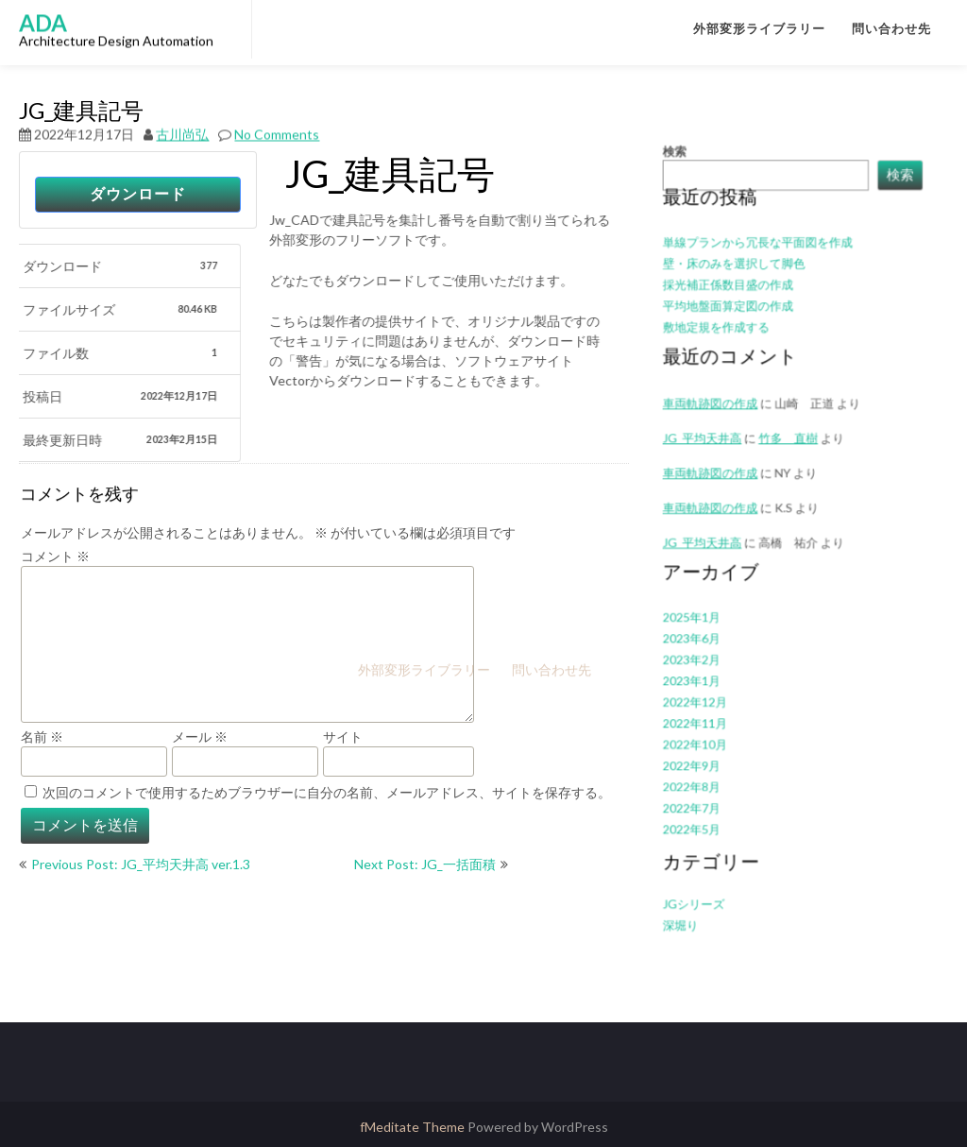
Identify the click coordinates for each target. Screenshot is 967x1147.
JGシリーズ (707, 853)
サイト (343, 736)
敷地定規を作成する (726, 358)
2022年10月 (708, 716)
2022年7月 (705, 770)
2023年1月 (705, 661)
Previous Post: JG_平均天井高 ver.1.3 (140, 864)
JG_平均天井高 (715, 453)
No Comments (276, 112)
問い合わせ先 (891, 28)
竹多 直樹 (788, 453)
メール (200, 736)
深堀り (696, 871)
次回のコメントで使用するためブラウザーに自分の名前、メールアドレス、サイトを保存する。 (326, 792)
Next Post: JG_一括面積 (425, 864)
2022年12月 (708, 680)
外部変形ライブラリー (759, 28)
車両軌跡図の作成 (721, 483)
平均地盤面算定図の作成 (736, 340)
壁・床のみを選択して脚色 (742, 304)
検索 (691, 207)
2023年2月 (705, 643)
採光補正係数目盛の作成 (736, 322)
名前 (42, 736)
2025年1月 (705, 607)
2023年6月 (705, 625)
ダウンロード (138, 194)
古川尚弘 (182, 112)
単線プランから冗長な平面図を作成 (762, 286)
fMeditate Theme (413, 1127)
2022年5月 (705, 788)
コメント (55, 556)
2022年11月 (708, 698)
